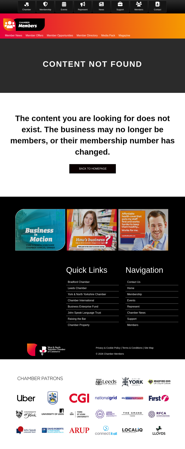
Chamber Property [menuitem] (79, 325)
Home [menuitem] (130, 288)
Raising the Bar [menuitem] (77, 318)
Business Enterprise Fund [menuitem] (83, 306)
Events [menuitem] (131, 300)
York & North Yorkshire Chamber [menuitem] (87, 294)
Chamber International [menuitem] (81, 300)
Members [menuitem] (132, 325)
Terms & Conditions (132, 348)
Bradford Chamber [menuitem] (79, 282)
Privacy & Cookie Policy (108, 348)
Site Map (148, 348)
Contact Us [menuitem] (133, 282)
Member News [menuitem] (13, 35)
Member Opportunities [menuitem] (60, 35)
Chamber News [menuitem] (136, 312)
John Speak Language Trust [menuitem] (84, 312)
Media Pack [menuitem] (108, 35)
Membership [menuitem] (134, 294)
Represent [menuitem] (133, 306)
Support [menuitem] (131, 318)
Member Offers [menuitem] (34, 35)
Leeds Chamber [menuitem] (77, 288)
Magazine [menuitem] (124, 35)
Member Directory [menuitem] (87, 35)
